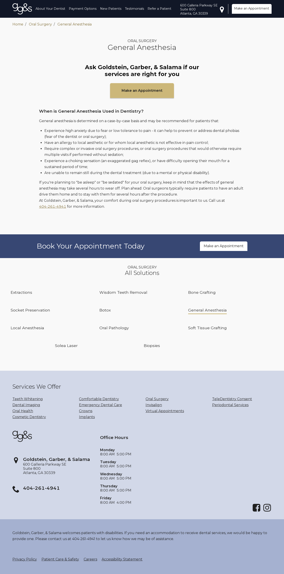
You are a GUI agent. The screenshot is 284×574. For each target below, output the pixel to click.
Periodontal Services (230, 405)
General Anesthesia (74, 24)
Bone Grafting (202, 292)
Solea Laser (66, 345)
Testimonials (134, 9)
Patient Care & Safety (60, 559)
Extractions (21, 292)
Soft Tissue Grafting (207, 327)
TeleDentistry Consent (232, 399)
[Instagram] (267, 511)
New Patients (110, 9)
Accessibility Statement (122, 559)
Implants (87, 417)
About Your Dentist (50, 9)
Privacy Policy (24, 559)
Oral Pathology (114, 327)
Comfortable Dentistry (99, 399)
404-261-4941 (52, 206)
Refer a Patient (159, 9)
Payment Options (83, 9)
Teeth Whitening (27, 399)
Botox (105, 310)
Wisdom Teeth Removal (123, 292)
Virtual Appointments (165, 411)
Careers (90, 559)
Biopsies (152, 345)
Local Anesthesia (27, 327)
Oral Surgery (40, 24)
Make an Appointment (251, 8)
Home (17, 24)
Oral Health (22, 411)
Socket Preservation (30, 310)
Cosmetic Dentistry (29, 417)
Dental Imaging (26, 405)
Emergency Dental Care (100, 405)
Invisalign (154, 405)
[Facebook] (256, 511)
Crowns (85, 411)
